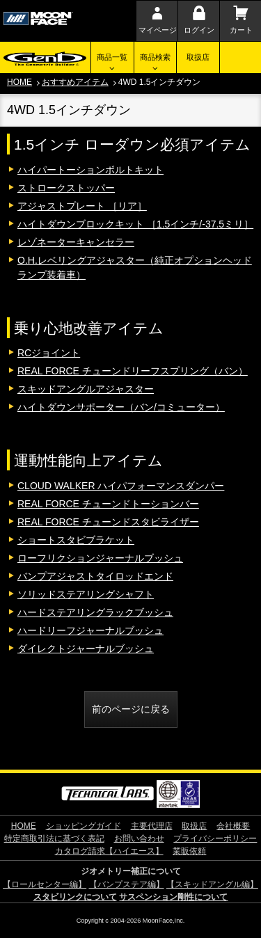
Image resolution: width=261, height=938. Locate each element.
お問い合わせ (139, 838)
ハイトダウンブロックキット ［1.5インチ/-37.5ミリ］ (135, 224)
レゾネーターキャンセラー (75, 242)
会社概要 (233, 826)
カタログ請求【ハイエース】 (109, 851)
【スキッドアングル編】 (212, 884)
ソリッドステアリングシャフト (85, 594)
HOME (19, 82)
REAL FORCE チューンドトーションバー (108, 503)
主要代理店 (152, 826)
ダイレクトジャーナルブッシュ (85, 648)
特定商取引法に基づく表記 (54, 838)
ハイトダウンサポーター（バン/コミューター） (121, 407)
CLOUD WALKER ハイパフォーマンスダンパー (120, 485)
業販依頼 (189, 851)
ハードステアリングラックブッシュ (95, 612)
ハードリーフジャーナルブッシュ (90, 630)
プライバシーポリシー (215, 838)
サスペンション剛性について (173, 897)
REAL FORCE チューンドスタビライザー (108, 521)
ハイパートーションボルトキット (90, 169)
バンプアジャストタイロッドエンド (95, 576)
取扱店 (198, 57)
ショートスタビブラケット (75, 540)
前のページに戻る (131, 709)
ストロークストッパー (66, 187)
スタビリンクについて (75, 897)
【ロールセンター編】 (44, 884)
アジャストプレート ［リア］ (82, 206)
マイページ (158, 30)
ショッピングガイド (83, 826)
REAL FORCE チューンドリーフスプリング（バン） (132, 370)
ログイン (199, 30)
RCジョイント (48, 352)
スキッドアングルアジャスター (85, 389)
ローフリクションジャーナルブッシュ (100, 558)
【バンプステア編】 (126, 884)
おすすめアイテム (75, 82)
